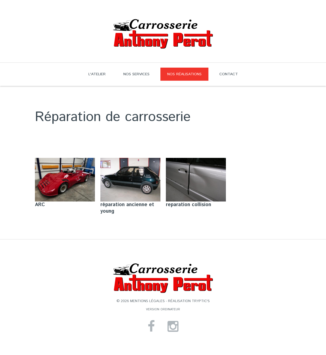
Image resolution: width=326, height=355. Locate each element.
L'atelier (97, 74)
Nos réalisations (181, 76)
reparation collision (188, 204)
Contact (228, 74)
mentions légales (147, 301)
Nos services (136, 74)
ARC (40, 204)
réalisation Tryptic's (189, 301)
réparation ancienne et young (127, 208)
